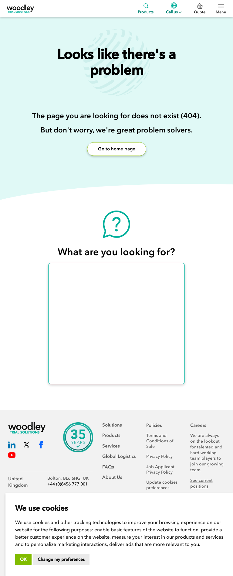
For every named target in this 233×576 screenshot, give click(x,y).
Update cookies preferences (161, 485)
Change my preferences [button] (61, 559)
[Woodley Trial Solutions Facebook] (41, 446)
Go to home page (116, 149)
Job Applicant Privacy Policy (160, 469)
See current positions (201, 483)
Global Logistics (119, 456)
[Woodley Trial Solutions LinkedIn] (11, 446)
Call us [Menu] (174, 8)
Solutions (112, 425)
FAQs (108, 467)
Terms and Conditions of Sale (159, 441)
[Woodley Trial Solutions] (20, 8)
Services (111, 446)
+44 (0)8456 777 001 (67, 484)
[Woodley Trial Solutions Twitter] (26, 446)
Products (146, 8)
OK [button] (23, 559)
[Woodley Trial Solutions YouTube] (11, 456)
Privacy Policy (159, 456)
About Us (112, 477)
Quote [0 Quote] (199, 9)
